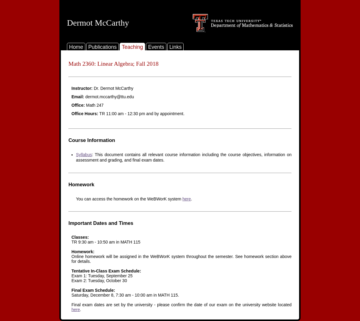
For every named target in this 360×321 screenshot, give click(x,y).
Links (175, 47)
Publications (102, 47)
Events (156, 47)
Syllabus (84, 154)
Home (76, 47)
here (186, 199)
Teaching (132, 47)
